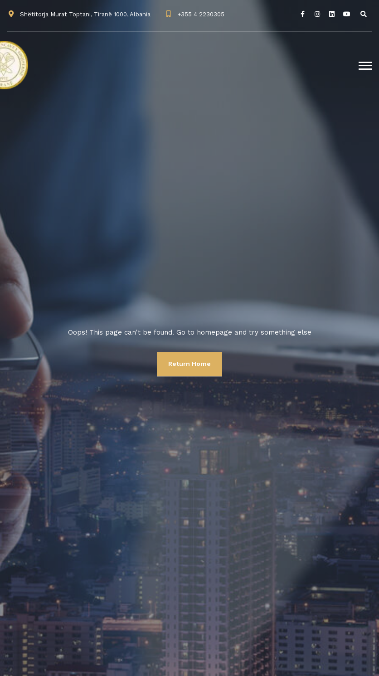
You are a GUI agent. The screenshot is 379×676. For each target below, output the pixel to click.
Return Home (189, 363)
